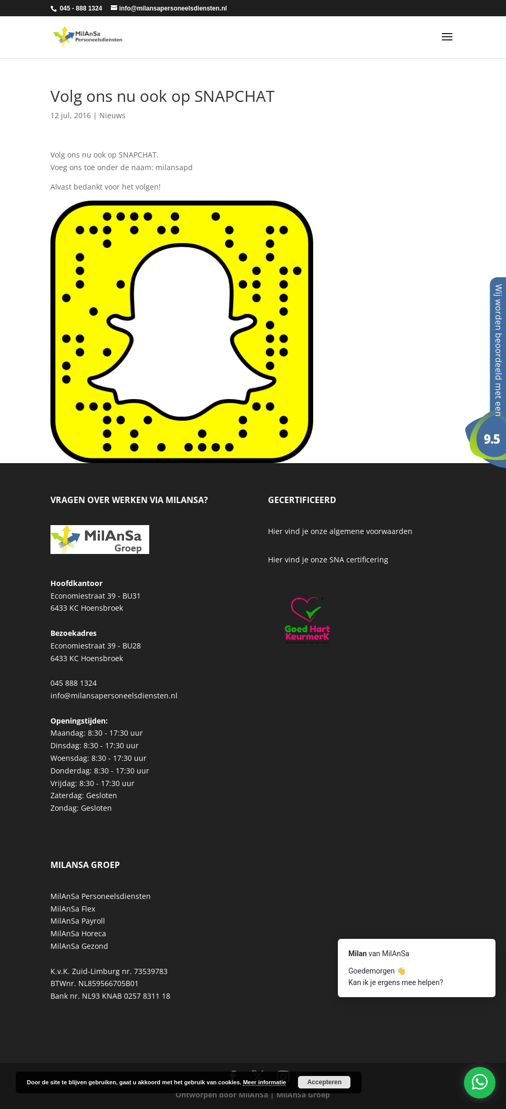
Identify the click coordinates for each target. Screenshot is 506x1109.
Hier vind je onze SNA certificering (328, 559)
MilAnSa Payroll (77, 921)
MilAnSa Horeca (78, 933)
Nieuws (112, 115)
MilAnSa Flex (72, 909)
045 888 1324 (73, 683)
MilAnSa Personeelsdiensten (100, 896)
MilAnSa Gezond (79, 946)
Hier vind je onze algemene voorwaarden (340, 531)
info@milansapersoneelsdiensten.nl (114, 695)
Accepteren (324, 1082)
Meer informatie (264, 1082)
